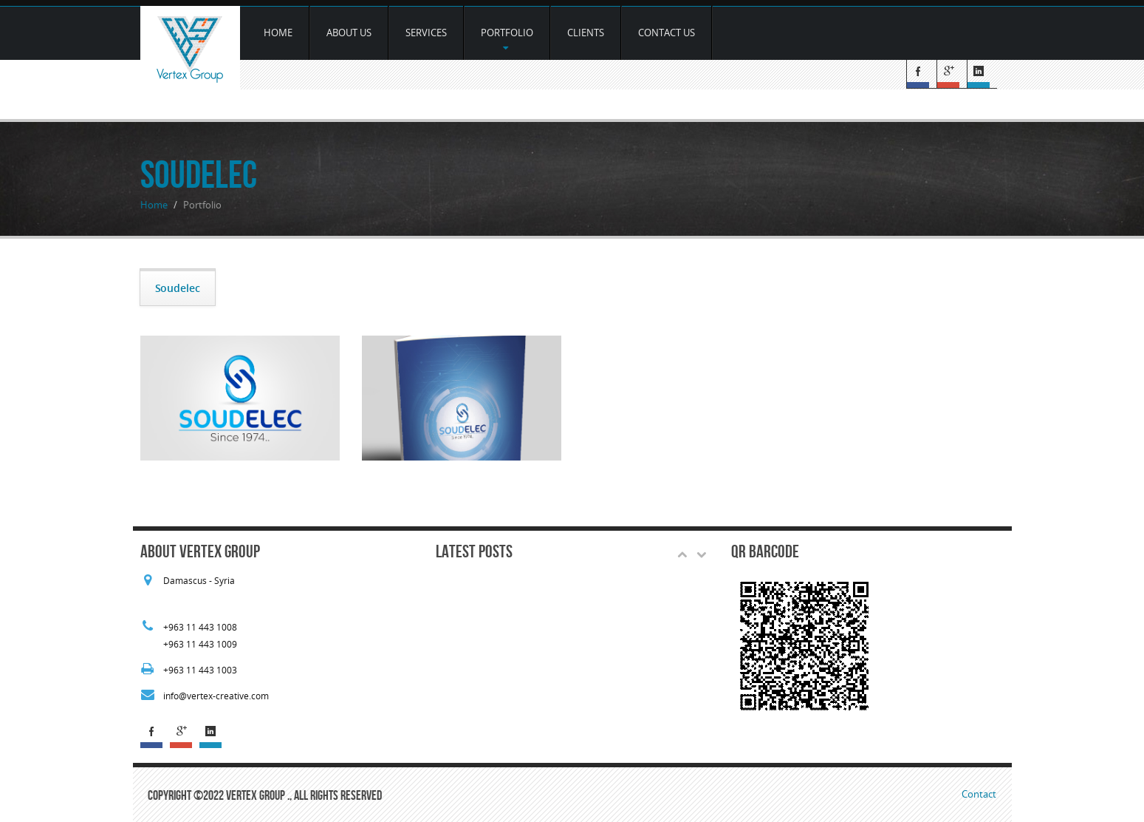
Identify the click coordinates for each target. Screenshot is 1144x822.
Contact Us (666, 32)
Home (278, 32)
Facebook (921, 74)
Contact (979, 794)
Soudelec (177, 288)
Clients (585, 32)
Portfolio (507, 39)
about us (348, 32)
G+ (951, 74)
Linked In (982, 74)
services (426, 32)
